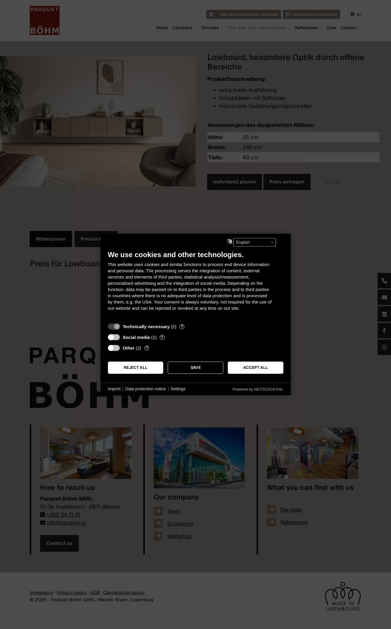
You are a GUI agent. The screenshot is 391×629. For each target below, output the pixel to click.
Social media (136, 337)
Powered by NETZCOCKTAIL (258, 389)
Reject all (135, 367)
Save (196, 367)
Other (129, 347)
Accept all (255, 367)
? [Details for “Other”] (147, 347)
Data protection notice (145, 388)
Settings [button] (178, 388)
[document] (195, 285)
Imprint (114, 388)
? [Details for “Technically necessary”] (182, 326)
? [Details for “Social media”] (162, 337)
